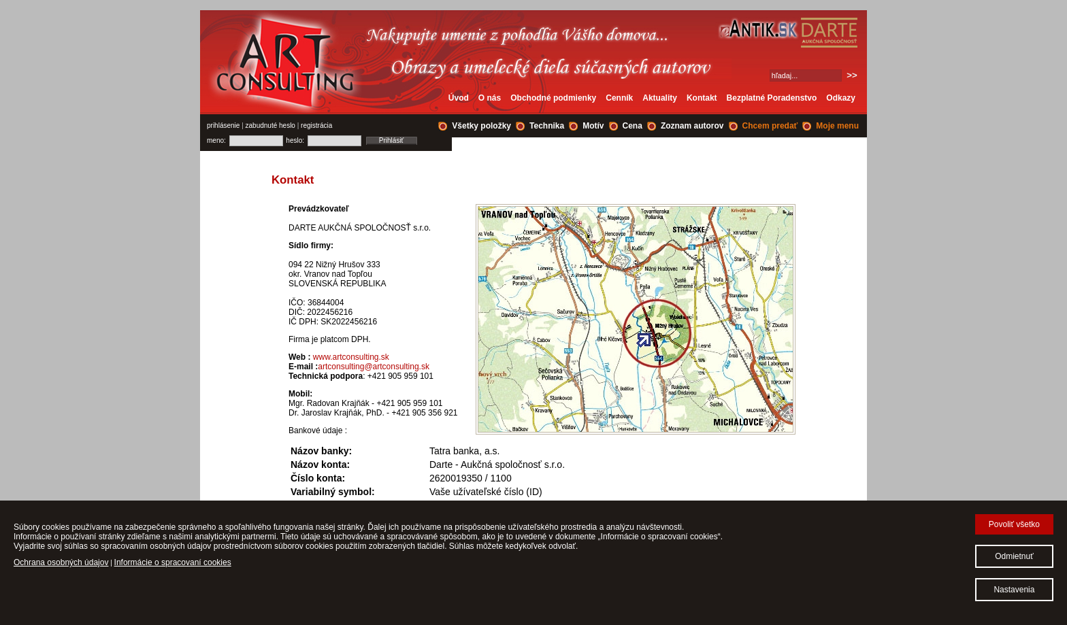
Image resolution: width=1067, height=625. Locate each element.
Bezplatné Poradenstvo (772, 98)
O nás (489, 98)
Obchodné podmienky (553, 98)
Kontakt (702, 98)
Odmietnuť (1014, 556)
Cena (632, 126)
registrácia (316, 125)
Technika (546, 126)
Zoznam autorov (692, 126)
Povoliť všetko (1014, 524)
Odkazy (840, 98)
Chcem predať (770, 126)
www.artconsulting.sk (351, 357)
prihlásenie (223, 125)
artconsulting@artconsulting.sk (373, 366)
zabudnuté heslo (270, 125)
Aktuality (659, 98)
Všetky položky (481, 126)
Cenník (619, 98)
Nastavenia (1014, 589)
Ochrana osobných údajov (61, 562)
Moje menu (837, 126)
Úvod (458, 98)
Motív (593, 126)
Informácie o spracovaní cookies (172, 562)
